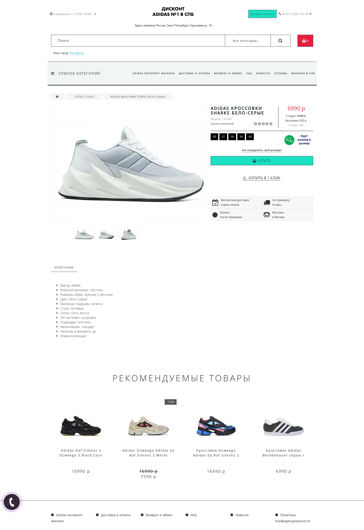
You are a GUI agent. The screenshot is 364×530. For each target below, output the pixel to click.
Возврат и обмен (228, 73)
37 (223, 137)
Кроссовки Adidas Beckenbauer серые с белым (284, 455)
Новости (263, 73)
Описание (64, 267)
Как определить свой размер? (262, 150)
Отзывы (280, 73)
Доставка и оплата (194, 73)
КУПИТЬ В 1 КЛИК (264, 177)
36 (214, 137)
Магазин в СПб (303, 73)
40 (250, 137)
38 (232, 137)
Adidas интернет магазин (154, 73)
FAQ (249, 73)
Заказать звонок (262, 14)
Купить (261, 160)
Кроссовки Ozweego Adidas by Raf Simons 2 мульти (216, 455)
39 (241, 137)
